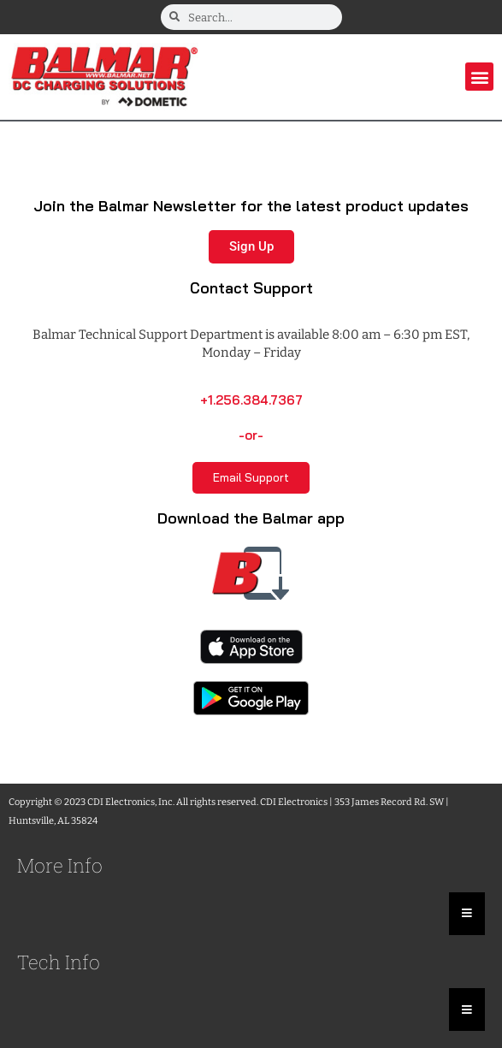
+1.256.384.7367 (251, 400)
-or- (251, 435)
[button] (479, 76)
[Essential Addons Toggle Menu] (467, 913)
